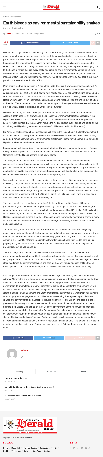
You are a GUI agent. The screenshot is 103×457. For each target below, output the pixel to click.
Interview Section (30, 448)
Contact (47, 451)
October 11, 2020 (21, 34)
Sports (54, 448)
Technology (16, 451)
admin (8, 34)
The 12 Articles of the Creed (16, 378)
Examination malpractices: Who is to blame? (23, 396)
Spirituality (44, 448)
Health (5, 451)
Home (5, 17)
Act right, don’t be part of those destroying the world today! (29, 387)
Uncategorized (15, 17)
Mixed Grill (15, 448)
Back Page (37, 451)
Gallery (26, 451)
